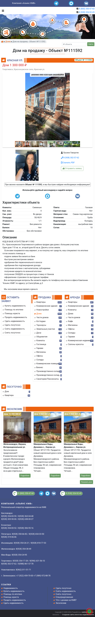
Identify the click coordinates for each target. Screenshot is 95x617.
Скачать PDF (68, 162)
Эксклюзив (61, 603)
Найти (90, 44)
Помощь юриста (11, 597)
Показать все (86, 482)
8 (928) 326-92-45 (87, 12)
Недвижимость (10, 588)
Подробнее (24, 476)
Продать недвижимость (14, 600)
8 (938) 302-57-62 (70, 157)
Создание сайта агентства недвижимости (78, 615)
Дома (8, 42)
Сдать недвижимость (13, 603)
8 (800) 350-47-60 (87, 9)
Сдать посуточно (63, 588)
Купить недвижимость (13, 591)
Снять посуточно (63, 594)
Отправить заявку (72, 168)
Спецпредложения (64, 597)
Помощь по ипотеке (12, 594)
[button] (47, 106)
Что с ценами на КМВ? (66, 600)
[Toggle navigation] (2, 10)
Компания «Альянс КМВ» (23, 3)
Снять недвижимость (66, 591)
